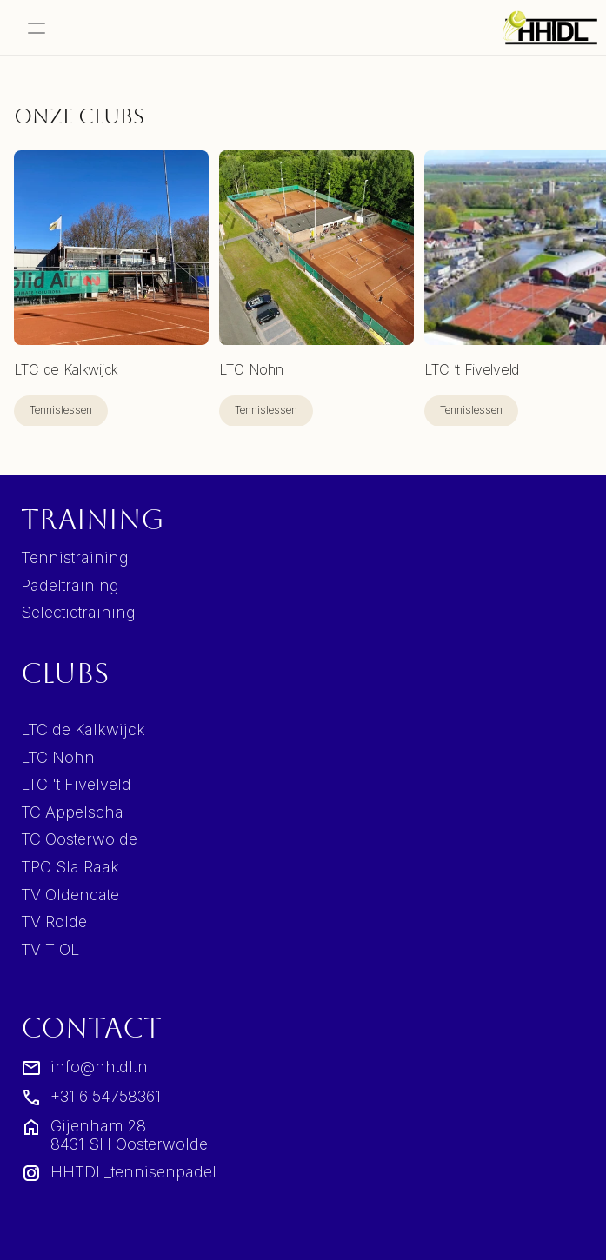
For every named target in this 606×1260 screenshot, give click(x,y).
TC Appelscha (72, 812)
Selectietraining (78, 612)
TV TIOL (50, 949)
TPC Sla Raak (70, 867)
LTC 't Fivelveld (76, 784)
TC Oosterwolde (79, 839)
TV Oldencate (70, 894)
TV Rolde (54, 921)
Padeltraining (70, 585)
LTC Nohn (58, 757)
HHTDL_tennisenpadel (133, 1172)
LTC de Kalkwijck (83, 729)
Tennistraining (75, 557)
